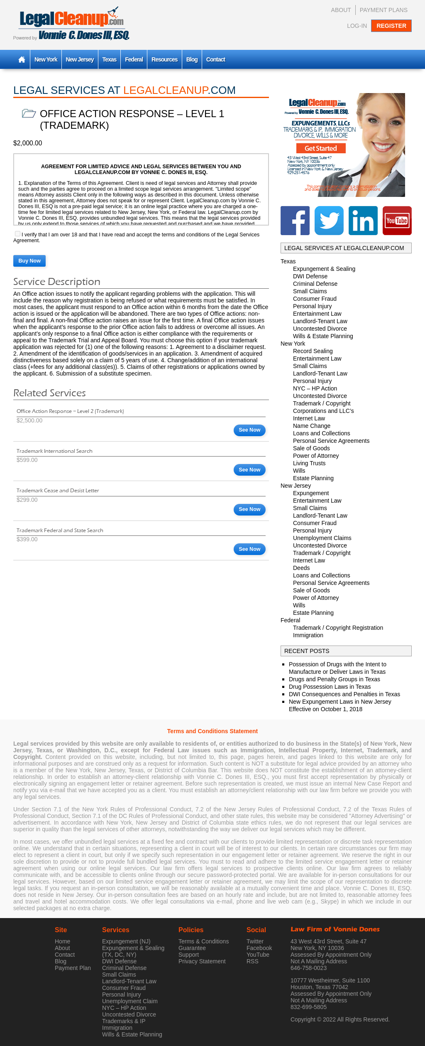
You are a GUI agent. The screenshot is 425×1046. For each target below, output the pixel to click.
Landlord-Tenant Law (320, 321)
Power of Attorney (316, 455)
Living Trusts (309, 463)
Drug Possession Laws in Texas (330, 686)
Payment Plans (384, 10)
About (341, 10)
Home (62, 941)
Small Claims (310, 291)
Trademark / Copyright (322, 403)
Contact (215, 59)
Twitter (255, 941)
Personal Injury (312, 306)
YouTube (258, 954)
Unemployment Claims (322, 538)
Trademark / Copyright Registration (338, 627)
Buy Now (30, 261)
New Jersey (80, 59)
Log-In (357, 25)
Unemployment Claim (130, 1001)
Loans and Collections (321, 433)
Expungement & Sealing (324, 268)
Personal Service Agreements (331, 440)
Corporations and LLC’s (323, 411)
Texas (110, 59)
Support (188, 954)
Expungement (311, 493)
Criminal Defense (315, 283)
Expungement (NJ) (126, 941)
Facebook (259, 948)
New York (45, 59)
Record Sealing (313, 351)
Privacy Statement (202, 961)
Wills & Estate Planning (323, 336)
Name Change (311, 425)
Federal (134, 59)
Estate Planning (313, 478)
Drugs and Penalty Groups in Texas (334, 679)
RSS (253, 961)
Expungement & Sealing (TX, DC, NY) (133, 951)
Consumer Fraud (315, 298)
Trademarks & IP (124, 1021)
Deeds (301, 568)
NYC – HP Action (315, 388)
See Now (249, 430)
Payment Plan (73, 968)
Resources (164, 59)
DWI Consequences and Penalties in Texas (344, 694)
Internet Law (309, 418)
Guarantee (192, 948)
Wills (299, 470)
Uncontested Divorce (320, 328)
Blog (192, 59)
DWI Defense (310, 276)
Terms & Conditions (203, 941)
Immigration (308, 635)
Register (391, 25)
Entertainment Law (317, 313)
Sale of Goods (311, 448)
